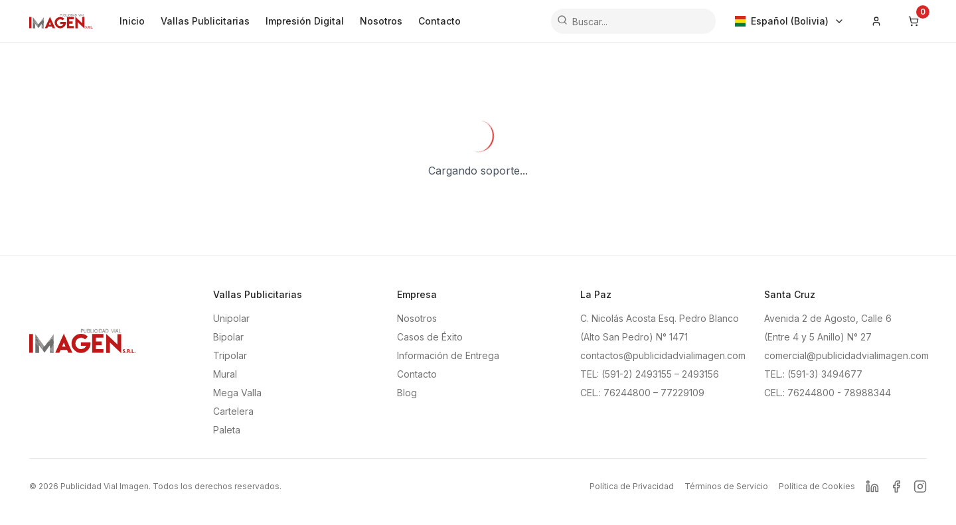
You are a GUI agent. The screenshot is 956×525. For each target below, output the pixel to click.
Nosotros (381, 21)
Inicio (132, 21)
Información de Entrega (448, 355)
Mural (225, 374)
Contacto (439, 21)
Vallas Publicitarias (205, 21)
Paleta (226, 429)
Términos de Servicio (726, 486)
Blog (407, 392)
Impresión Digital (305, 21)
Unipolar (231, 318)
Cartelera (233, 411)
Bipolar (228, 336)
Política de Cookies (817, 486)
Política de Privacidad (632, 486)
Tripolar (230, 355)
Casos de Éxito (430, 336)
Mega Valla (237, 392)
